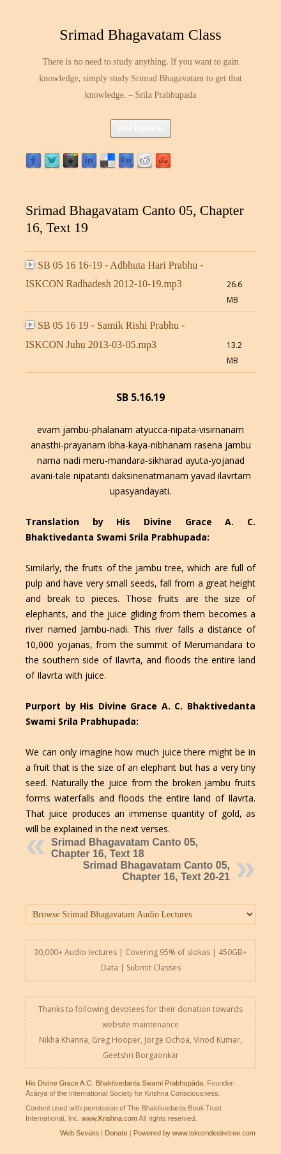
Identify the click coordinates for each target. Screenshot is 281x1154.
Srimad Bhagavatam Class (140, 34)
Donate (116, 1133)
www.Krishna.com (109, 1118)
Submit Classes (153, 967)
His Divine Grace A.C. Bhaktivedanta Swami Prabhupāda (114, 1083)
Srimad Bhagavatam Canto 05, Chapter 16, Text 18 (124, 848)
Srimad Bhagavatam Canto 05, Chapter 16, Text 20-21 (156, 871)
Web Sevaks (80, 1133)
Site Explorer (141, 128)
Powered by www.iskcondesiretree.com (194, 1133)
